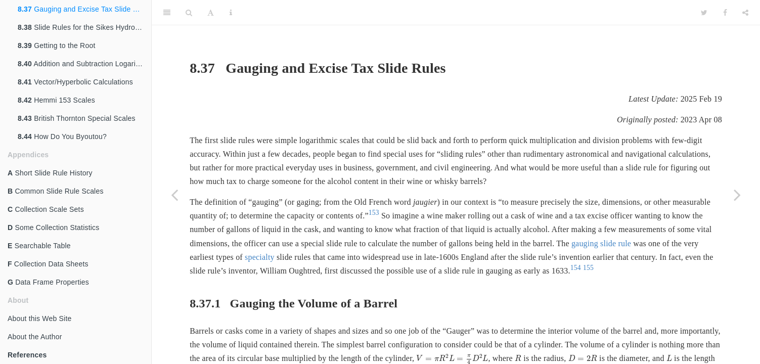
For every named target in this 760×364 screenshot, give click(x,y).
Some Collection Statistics (53, 227)
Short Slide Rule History (50, 173)
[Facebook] (725, 12)
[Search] (189, 12)
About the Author (35, 337)
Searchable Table (39, 246)
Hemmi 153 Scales (56, 100)
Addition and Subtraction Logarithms (84, 64)
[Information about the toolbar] (231, 12)
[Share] (745, 12)
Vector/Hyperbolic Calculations (75, 82)
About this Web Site (40, 318)
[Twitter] (704, 12)
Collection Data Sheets (48, 264)
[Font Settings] (210, 12)
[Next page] (737, 194)
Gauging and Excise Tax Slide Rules (84, 9)
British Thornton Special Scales (77, 118)
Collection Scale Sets (46, 209)
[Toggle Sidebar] (167, 12)
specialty (260, 257)
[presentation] (518, 358)
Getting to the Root (56, 45)
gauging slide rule (601, 243)
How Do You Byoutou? (62, 136)
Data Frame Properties (48, 282)
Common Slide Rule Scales (56, 191)
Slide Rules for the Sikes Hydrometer (84, 27)
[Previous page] (174, 194)
